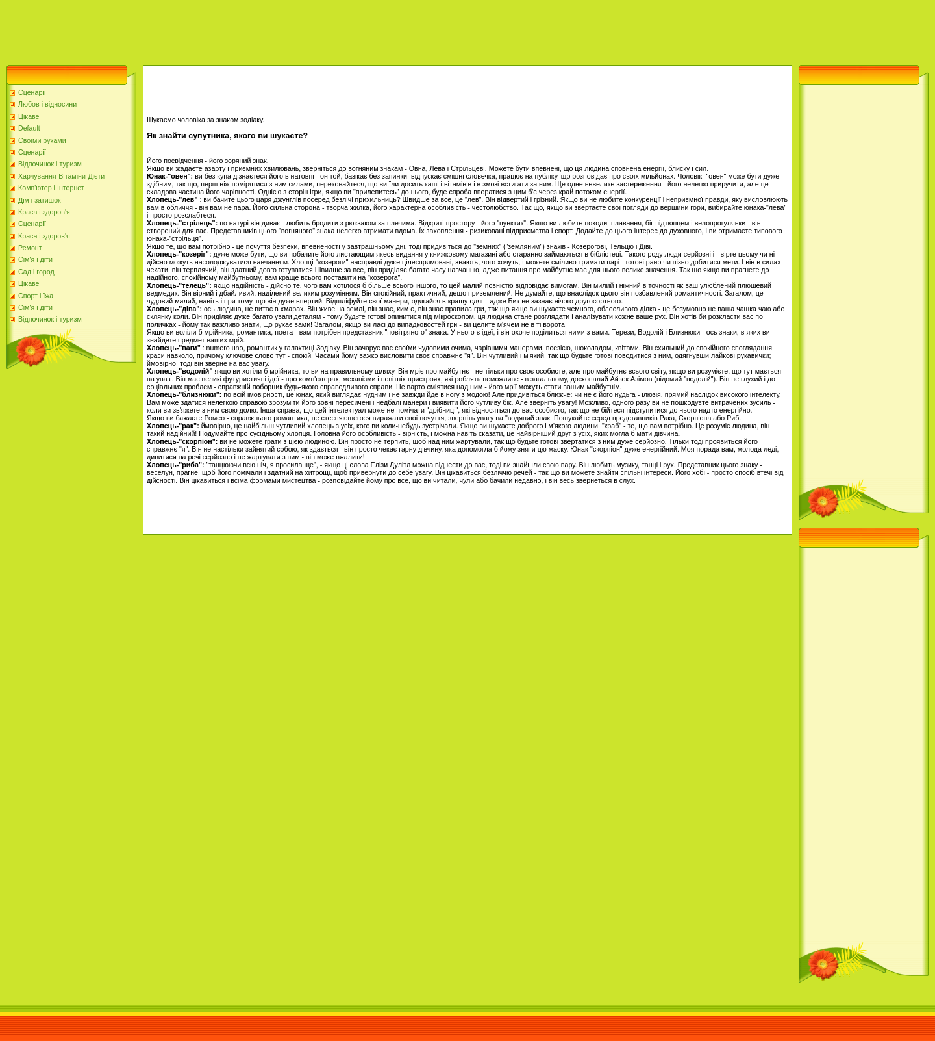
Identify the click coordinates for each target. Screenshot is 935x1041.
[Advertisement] (236, 29)
